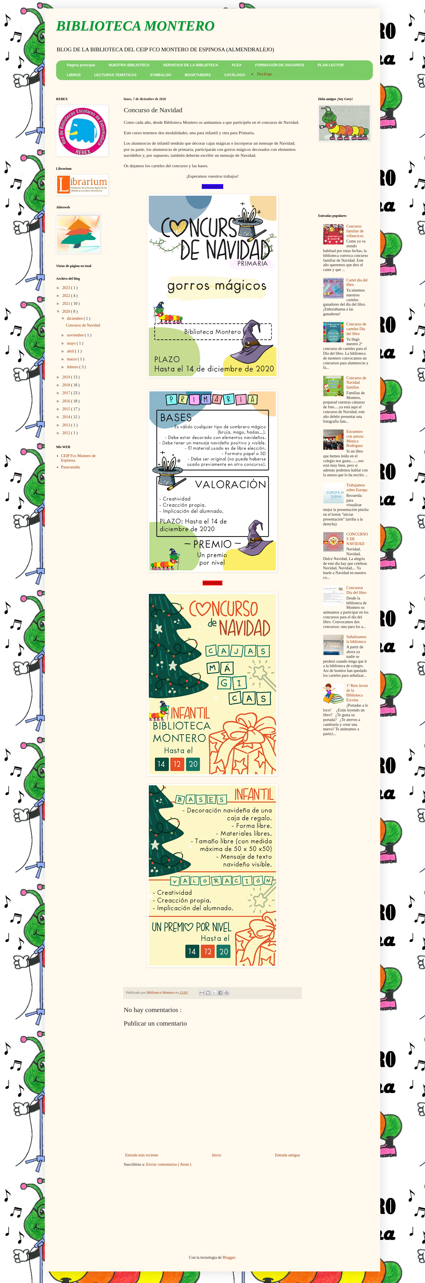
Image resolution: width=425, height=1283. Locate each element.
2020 (66, 311)
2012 (66, 433)
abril (71, 351)
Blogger (229, 1257)
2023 (66, 288)
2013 (66, 425)
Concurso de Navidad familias (356, 383)
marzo (72, 359)
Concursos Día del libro (356, 590)
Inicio (216, 1155)
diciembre (75, 318)
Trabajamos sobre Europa (356, 487)
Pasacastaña (70, 467)
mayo (72, 343)
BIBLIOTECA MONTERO (135, 26)
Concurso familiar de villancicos (355, 231)
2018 (66, 385)
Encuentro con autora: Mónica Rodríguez (355, 438)
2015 (66, 409)
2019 (66, 377)
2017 (66, 393)
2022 (66, 296)
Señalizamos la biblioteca (356, 639)
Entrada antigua (287, 1155)
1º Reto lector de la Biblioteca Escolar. (357, 693)
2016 (66, 401)
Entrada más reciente (141, 1155)
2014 (66, 417)
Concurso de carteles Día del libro (356, 329)
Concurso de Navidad (83, 325)
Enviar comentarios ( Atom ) (168, 1164)
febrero (73, 367)
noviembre (76, 335)
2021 (66, 303)
